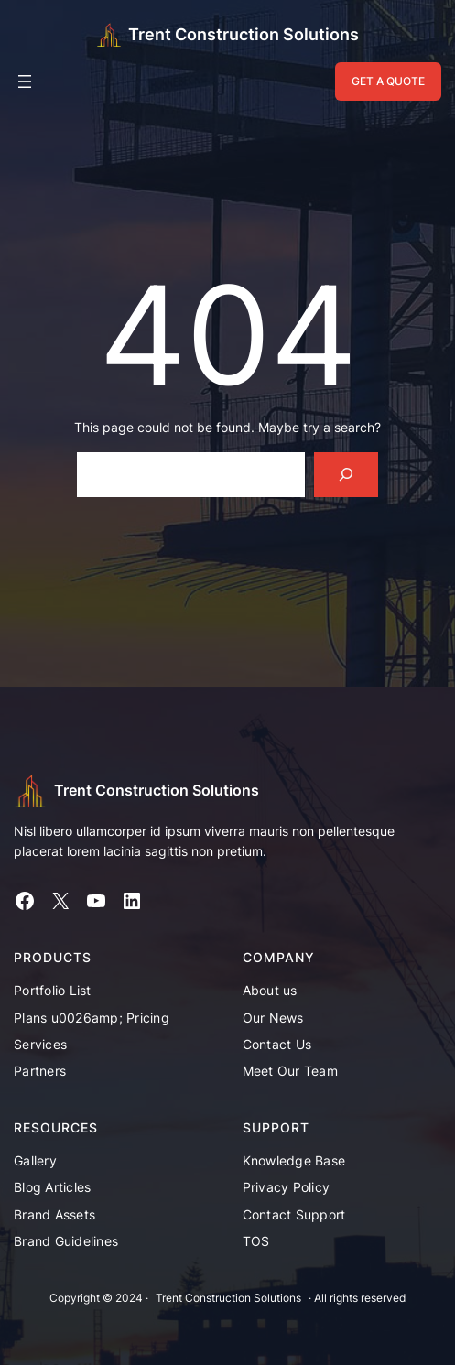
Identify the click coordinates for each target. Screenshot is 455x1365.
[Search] (346, 474)
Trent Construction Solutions (243, 34)
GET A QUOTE (388, 81)
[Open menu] (25, 81)
